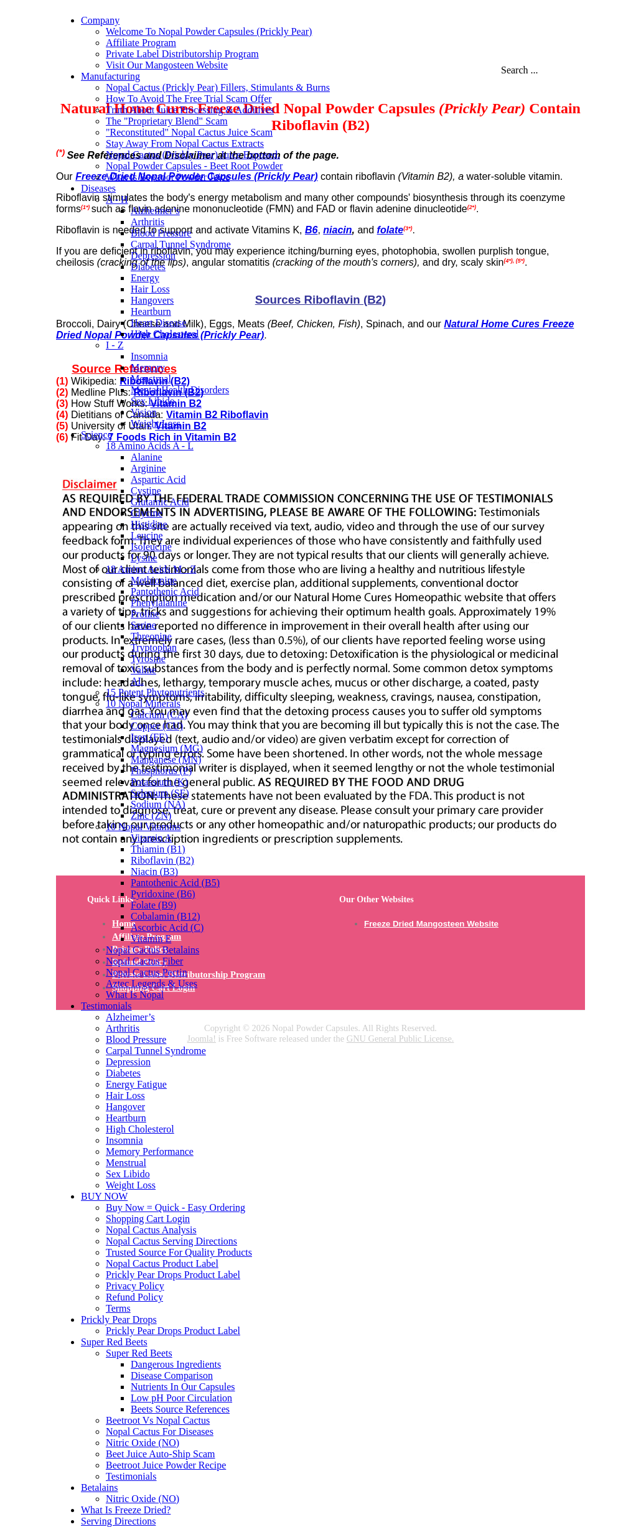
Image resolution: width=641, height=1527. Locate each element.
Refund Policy (134, 1297)
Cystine (146, 490)
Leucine (147, 535)
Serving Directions (118, 1521)
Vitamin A (151, 838)
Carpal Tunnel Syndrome (181, 244)
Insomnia (149, 356)
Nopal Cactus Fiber (144, 961)
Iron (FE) (149, 737)
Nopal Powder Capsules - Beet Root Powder (194, 166)
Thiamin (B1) (158, 849)
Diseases (98, 188)
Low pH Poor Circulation (181, 1398)
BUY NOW (104, 1196)
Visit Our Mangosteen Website (167, 65)
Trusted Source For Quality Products (179, 1252)
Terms (118, 1308)
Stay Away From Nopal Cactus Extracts (185, 143)
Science (96, 434)
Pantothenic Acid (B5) (175, 882)
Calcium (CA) (159, 714)
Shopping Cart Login (148, 1218)
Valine (143, 670)
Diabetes (148, 266)
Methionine (154, 580)
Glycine (146, 513)
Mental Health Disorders (180, 390)
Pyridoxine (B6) (163, 894)
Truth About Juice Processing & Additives (190, 110)
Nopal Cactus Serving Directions (171, 1241)
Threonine (151, 636)
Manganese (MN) (166, 759)
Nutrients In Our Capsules (183, 1386)
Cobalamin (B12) (165, 916)
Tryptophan (154, 647)
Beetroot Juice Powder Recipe (166, 1465)
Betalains (99, 1487)
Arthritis (147, 222)
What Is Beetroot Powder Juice (168, 177)
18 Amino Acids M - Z (151, 569)
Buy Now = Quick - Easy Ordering (175, 1207)
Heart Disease (158, 322)
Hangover (125, 1106)
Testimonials (106, 1006)
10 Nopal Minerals (143, 703)
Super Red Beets (114, 1342)
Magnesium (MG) (167, 748)
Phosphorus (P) (161, 770)
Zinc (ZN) (151, 815)
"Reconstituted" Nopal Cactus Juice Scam (189, 132)
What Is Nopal (135, 994)
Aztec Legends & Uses (151, 983)
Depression (153, 255)
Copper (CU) (157, 726)
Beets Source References (180, 1409)
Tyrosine (148, 658)
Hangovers (152, 300)
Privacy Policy (135, 1286)
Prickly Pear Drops (119, 1319)
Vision (144, 412)
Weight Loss (155, 423)
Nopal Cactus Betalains (152, 950)
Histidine (149, 524)
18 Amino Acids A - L (150, 446)
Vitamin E (151, 938)
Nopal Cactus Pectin (146, 972)
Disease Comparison (172, 1375)
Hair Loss (150, 289)
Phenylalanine (159, 602)
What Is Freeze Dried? (126, 1510)
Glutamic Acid (160, 502)
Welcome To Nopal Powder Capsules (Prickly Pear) (209, 31)
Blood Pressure (161, 233)
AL (137, 681)
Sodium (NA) (158, 804)
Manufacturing (110, 76)
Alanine (146, 457)
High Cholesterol (165, 334)
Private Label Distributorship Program (182, 54)
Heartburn (151, 311)
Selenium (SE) (160, 793)
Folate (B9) (153, 905)
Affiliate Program (141, 42)
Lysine (144, 558)
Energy (145, 278)
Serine (143, 625)
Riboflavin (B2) (162, 860)
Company (100, 20)
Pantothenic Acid (165, 591)
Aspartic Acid (158, 479)
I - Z (114, 345)
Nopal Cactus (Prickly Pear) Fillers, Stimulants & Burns (218, 87)
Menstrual (151, 378)
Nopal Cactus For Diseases (159, 1431)
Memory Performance (150, 1151)
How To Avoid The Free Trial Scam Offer (189, 98)
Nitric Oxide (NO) (142, 1442)
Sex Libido (153, 401)
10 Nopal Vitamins (143, 826)
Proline (145, 614)
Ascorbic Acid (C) (167, 927)
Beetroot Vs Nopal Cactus (158, 1420)
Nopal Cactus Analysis (151, 1230)
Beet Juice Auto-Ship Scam (160, 1454)
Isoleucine (151, 546)
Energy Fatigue (136, 1084)
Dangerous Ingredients (176, 1364)
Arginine (148, 468)
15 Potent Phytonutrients (155, 692)
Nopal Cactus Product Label (162, 1263)
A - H (117, 199)
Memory (148, 367)
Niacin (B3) (154, 871)
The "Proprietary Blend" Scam (167, 121)
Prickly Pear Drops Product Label (173, 1274)
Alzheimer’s (155, 210)
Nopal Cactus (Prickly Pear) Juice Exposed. (193, 154)
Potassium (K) (159, 782)
